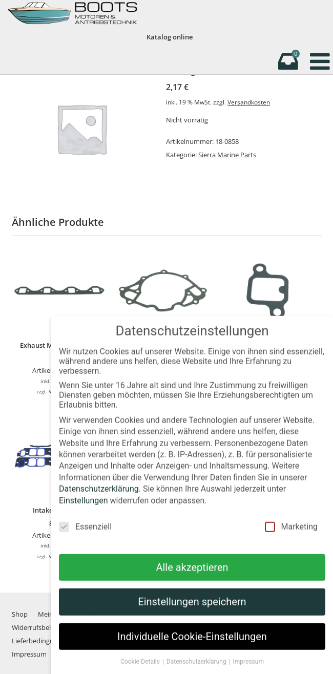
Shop (20, 614)
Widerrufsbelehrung (42, 627)
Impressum (29, 654)
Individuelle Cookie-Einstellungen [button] (192, 646)
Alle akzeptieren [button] (192, 577)
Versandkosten (248, 102)
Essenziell (85, 536)
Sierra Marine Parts (227, 154)
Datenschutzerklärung (99, 498)
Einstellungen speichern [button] (192, 611)
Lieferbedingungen (40, 640)
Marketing (291, 536)
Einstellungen (83, 510)
